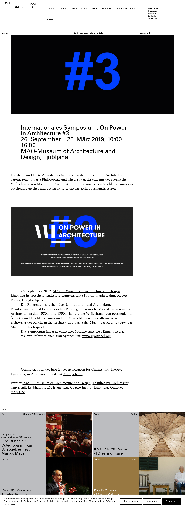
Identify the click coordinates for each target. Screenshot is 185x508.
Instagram (153, 11)
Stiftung (51, 9)
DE (178, 9)
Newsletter (153, 9)
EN (182, 9)
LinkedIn (152, 16)
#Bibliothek (132, 460)
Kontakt (133, 9)
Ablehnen (152, 501)
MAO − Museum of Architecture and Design (57, 383)
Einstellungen (131, 501)
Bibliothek (106, 9)
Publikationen (121, 9)
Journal (84, 9)
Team (94, 9)
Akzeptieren (171, 501)
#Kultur (134, 414)
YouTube (152, 19)
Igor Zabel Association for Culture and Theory (86, 369)
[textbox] (77, 20)
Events (74, 9)
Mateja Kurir (73, 374)
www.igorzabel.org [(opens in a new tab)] (96, 336)
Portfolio (63, 9)
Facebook (153, 14)
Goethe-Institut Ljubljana (89, 387)
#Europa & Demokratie (34, 414)
